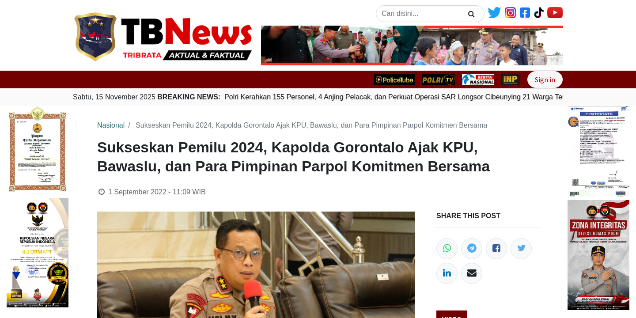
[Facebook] (496, 248)
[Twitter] (521, 248)
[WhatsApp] (447, 248)
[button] (284, 45)
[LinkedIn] (447, 273)
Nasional (111, 125)
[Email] (471, 273)
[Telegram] (471, 248)
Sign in (545, 79)
